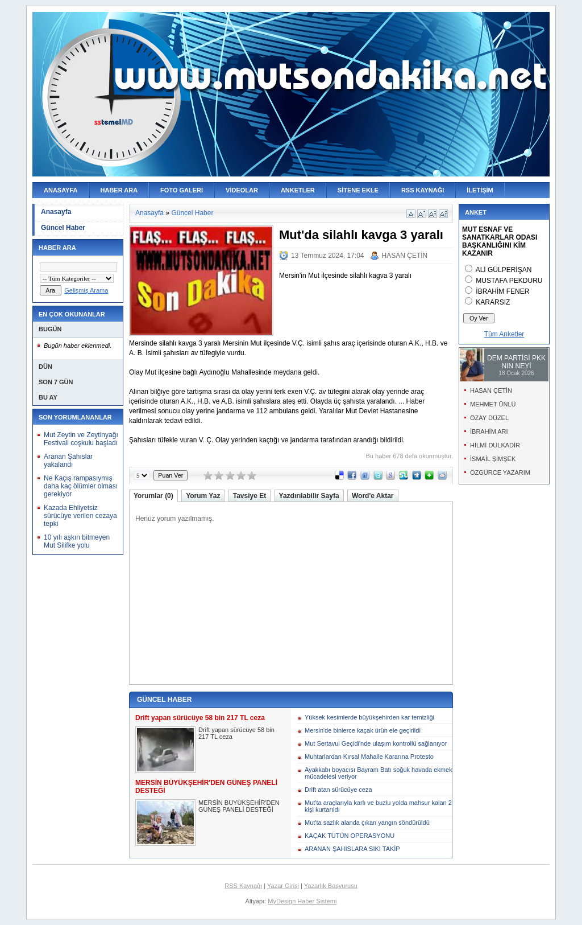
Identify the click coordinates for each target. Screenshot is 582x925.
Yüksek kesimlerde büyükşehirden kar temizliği (369, 717)
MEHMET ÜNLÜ (493, 404)
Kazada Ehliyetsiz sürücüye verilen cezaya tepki (80, 516)
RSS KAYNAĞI (422, 190)
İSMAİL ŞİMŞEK (493, 458)
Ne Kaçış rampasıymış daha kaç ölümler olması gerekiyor (81, 486)
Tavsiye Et (249, 496)
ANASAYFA (61, 190)
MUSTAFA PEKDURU (509, 281)
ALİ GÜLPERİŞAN (504, 270)
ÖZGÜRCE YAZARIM (500, 472)
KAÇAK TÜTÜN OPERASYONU (349, 835)
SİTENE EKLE (358, 190)
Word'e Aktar (373, 496)
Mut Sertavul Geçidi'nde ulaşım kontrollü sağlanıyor (376, 743)
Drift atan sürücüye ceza (338, 789)
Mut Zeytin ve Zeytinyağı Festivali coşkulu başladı (81, 439)
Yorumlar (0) (153, 496)
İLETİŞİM (480, 190)
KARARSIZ (493, 302)
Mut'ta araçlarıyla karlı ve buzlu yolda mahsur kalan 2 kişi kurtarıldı (378, 806)
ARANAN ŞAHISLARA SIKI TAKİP (352, 848)
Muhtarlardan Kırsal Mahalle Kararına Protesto (369, 756)
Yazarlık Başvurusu (330, 885)
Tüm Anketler (504, 334)
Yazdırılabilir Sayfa (309, 496)
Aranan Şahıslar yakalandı (68, 460)
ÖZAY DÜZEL (489, 417)
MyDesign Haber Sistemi (302, 901)
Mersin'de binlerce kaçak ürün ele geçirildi (363, 730)
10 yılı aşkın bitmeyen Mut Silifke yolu (77, 541)
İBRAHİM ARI (489, 431)
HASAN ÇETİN (405, 256)
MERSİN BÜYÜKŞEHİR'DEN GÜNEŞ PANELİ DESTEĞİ (239, 806)
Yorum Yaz (203, 496)
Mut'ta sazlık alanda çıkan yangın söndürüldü (367, 822)
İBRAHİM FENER (502, 291)
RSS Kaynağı (243, 885)
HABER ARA (119, 190)
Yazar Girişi (283, 885)
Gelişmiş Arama (86, 290)
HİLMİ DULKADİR (495, 445)
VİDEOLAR (242, 190)
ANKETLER (298, 190)
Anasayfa (56, 212)
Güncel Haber (63, 228)
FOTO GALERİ (181, 190)
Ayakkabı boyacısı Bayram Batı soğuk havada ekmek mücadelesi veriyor (378, 773)
